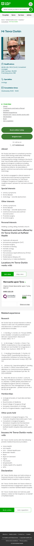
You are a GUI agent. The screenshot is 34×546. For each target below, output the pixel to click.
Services (21, 15)
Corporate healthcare (26, 537)
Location (6, 110)
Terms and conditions (12, 541)
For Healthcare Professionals (10, 537)
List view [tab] (7, 274)
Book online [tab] (7, 510)
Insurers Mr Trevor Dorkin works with (16, 115)
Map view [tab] (19, 274)
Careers (28, 534)
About (5, 106)
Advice (29, 15)
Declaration (7, 117)
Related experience (10, 112)
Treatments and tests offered (13, 108)
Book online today (17, 130)
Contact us (21, 534)
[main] (17, 275)
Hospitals (5, 15)
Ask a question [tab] (22, 510)
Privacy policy (23, 541)
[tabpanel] (17, 293)
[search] (17, 9)
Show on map (25, 304)
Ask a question (8, 121)
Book (5, 119)
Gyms (13, 15)
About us (5, 534)
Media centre (12, 534)
